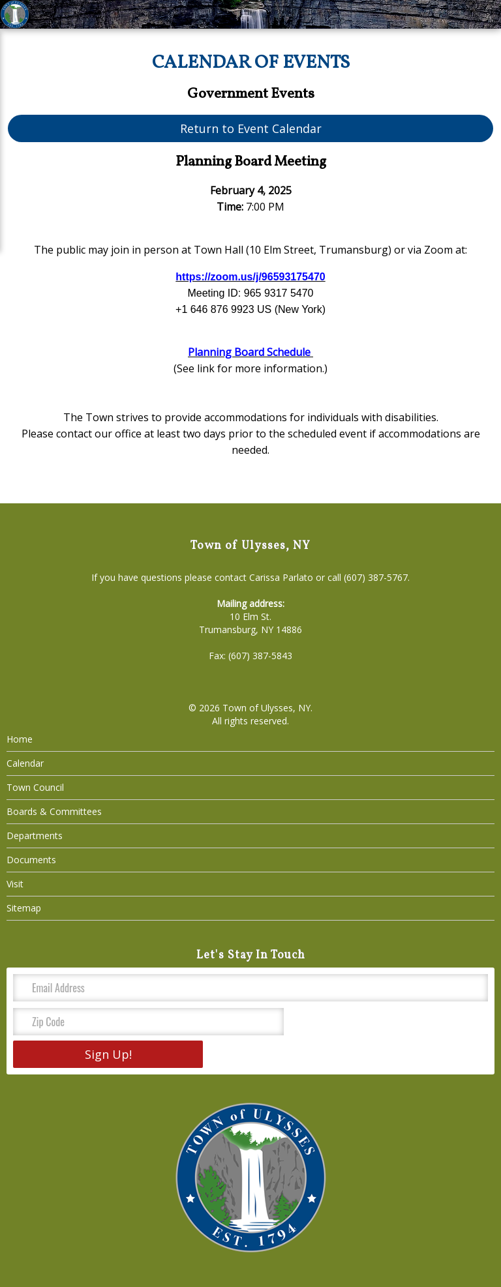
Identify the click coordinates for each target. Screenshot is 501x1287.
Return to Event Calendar (251, 128)
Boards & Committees (54, 811)
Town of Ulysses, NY (266, 708)
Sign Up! (108, 1054)
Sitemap (24, 908)
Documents (31, 859)
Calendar (25, 763)
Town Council (35, 787)
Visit (15, 884)
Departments (35, 835)
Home (20, 739)
